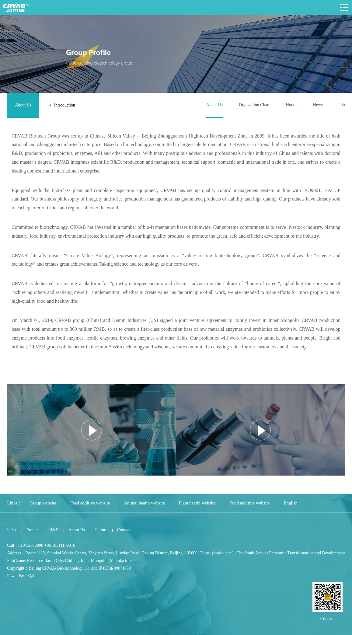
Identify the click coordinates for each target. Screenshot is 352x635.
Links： (14, 503)
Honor (291, 105)
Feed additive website (90, 503)
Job (342, 105)
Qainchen (36, 575)
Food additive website (250, 503)
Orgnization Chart (254, 105)
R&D (54, 529)
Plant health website (197, 503)
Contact (124, 529)
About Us (214, 105)
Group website (43, 503)
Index (12, 529)
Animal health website (144, 503)
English (291, 503)
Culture (101, 529)
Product (33, 529)
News (318, 105)
